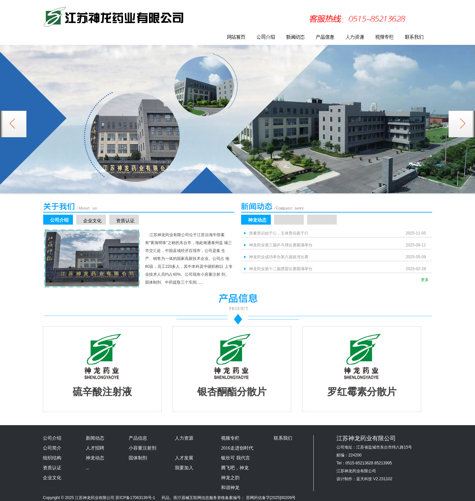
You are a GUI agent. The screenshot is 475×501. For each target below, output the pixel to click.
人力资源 (184, 438)
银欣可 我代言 (235, 457)
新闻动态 (95, 438)
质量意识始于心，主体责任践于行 (278, 233)
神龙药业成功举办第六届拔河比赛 (278, 257)
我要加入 (184, 467)
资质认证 (125, 220)
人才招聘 (95, 448)
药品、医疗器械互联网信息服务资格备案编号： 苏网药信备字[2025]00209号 (226, 497)
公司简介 (52, 448)
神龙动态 (257, 220)
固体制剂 (138, 457)
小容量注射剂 (142, 448)
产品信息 (138, 438)
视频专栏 (230, 438)
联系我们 (283, 438)
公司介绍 (59, 220)
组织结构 (52, 457)
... (87, 467)
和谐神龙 (230, 487)
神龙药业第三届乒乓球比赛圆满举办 (280, 245)
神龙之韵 (230, 477)
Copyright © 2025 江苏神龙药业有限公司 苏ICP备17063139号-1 (99, 497)
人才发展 (184, 457)
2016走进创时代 (237, 448)
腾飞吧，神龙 (235, 467)
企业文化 (92, 220)
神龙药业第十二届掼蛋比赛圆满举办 (280, 268)
